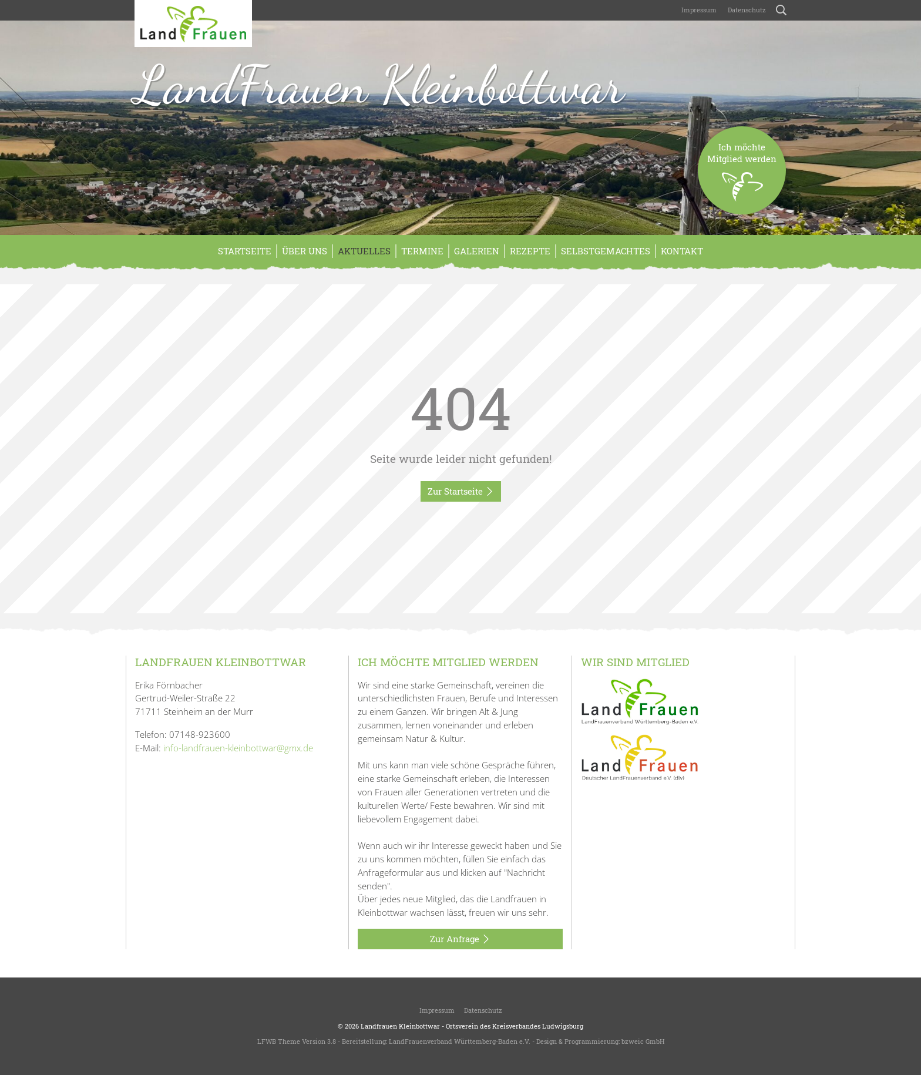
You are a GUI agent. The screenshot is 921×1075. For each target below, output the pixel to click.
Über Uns (304, 251)
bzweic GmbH (642, 1041)
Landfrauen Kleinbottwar (400, 1026)
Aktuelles (364, 251)
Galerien (476, 251)
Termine (422, 251)
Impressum (698, 9)
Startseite (244, 251)
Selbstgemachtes (605, 251)
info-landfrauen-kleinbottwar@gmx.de (238, 748)
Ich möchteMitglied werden (742, 177)
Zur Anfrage (460, 939)
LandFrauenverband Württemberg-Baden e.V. (459, 1041)
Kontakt (682, 251)
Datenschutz (746, 9)
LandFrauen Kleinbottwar (379, 84)
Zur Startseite (461, 491)
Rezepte (530, 251)
